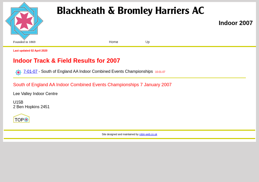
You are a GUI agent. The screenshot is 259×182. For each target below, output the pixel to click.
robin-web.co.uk (148, 134)
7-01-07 (30, 71)
